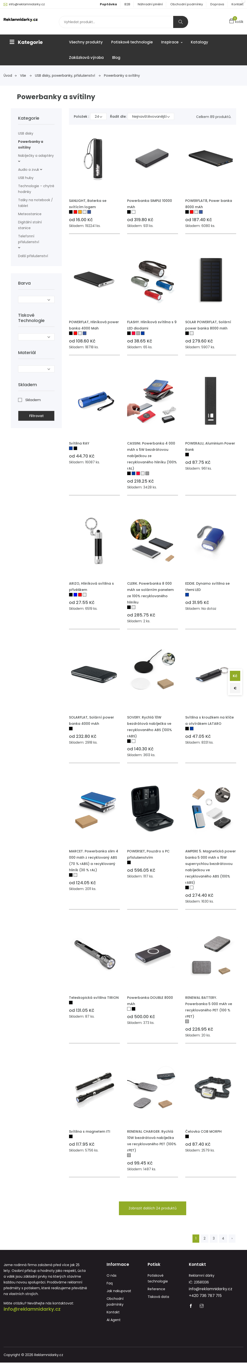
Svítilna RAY (79, 443)
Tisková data (158, 1298)
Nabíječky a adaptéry (36, 155)
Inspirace (171, 42)
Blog (116, 57)
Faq (110, 1284)
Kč (234, 675)
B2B (127, 4)
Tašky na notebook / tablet (35, 203)
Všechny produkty (86, 42)
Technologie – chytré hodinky (36, 189)
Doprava (217, 4)
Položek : (81, 116)
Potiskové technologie (132, 42)
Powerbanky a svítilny (122, 75)
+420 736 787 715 (205, 1297)
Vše (26, 75)
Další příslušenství (33, 256)
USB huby (26, 177)
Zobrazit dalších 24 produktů (153, 1208)
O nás (112, 1277)
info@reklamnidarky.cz (27, 4)
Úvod (10, 75)
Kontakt (237, 4)
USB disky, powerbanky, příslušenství (68, 75)
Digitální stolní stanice (30, 225)
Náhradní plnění (150, 4)
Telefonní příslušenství (28, 239)
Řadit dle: (118, 116)
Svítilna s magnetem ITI (89, 1131)
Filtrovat (36, 414)
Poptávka (108, 4)
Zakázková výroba (86, 57)
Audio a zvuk (28, 169)
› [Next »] (232, 1238)
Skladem (33, 398)
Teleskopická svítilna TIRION (94, 997)
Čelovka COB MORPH (203, 1131)
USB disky (25, 133)
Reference (156, 1290)
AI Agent (114, 1321)
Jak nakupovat (119, 1292)
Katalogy (199, 42)
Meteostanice (29, 214)
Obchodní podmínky (186, 4)
